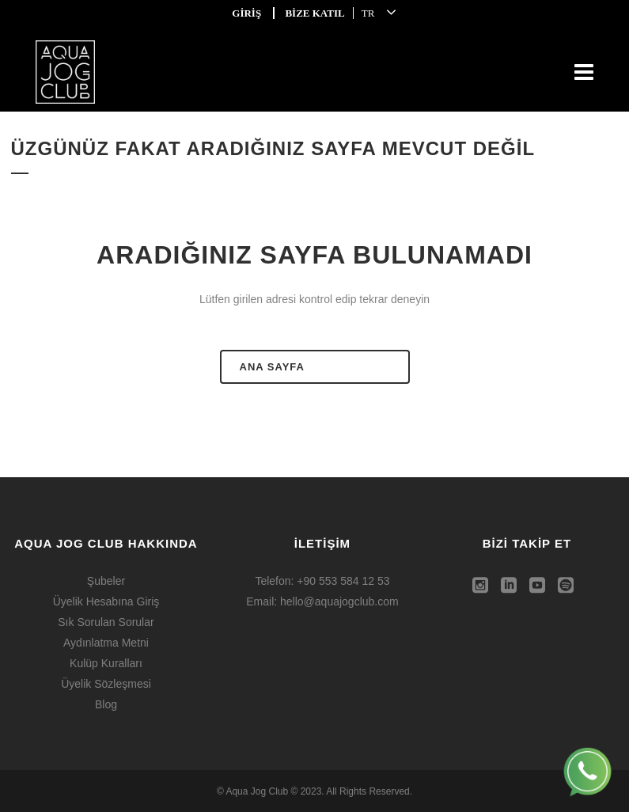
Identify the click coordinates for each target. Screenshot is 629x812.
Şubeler (106, 581)
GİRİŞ (246, 13)
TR (368, 13)
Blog (106, 704)
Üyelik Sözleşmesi (106, 683)
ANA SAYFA (272, 367)
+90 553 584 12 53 (343, 581)
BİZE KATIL (314, 13)
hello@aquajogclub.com (339, 601)
